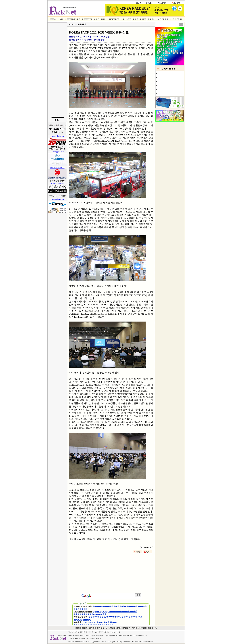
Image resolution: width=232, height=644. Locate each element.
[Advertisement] (57, 69)
